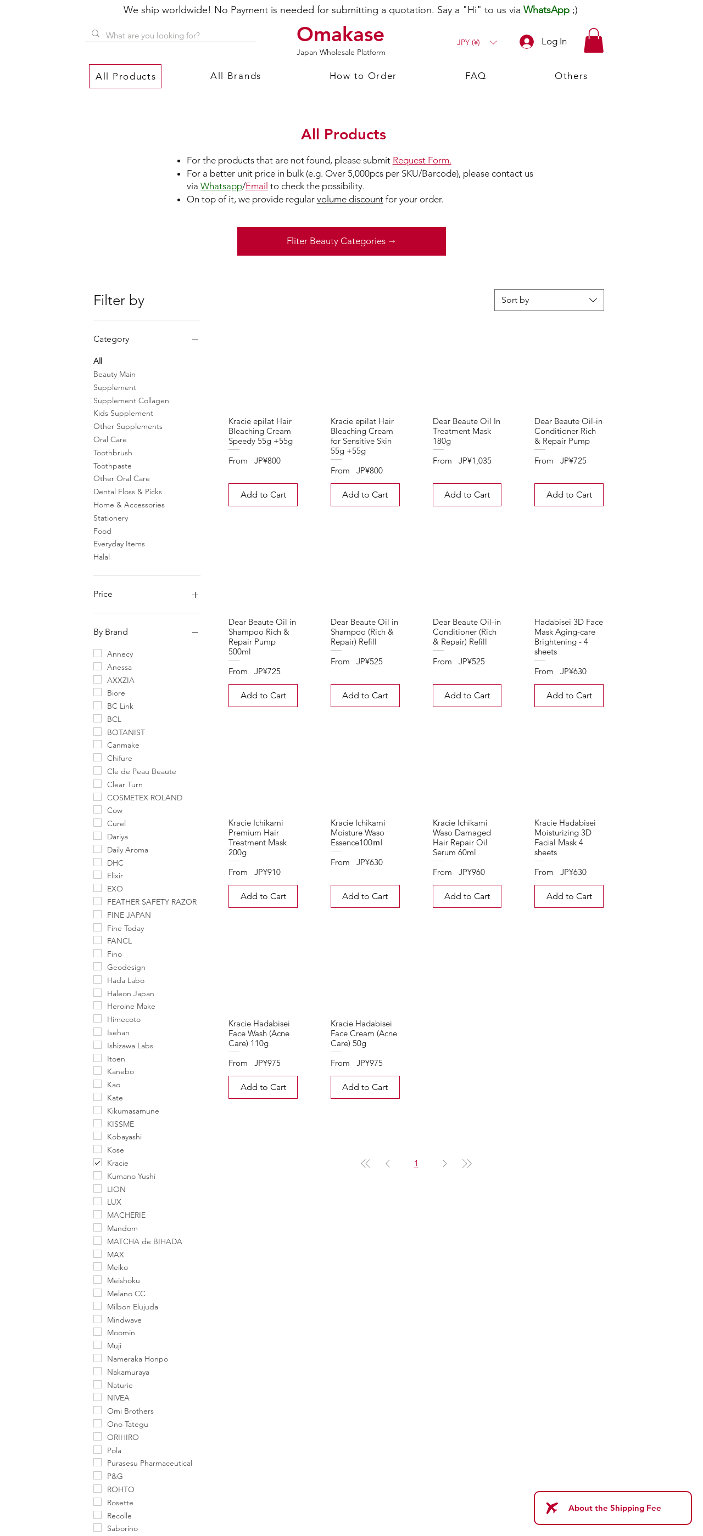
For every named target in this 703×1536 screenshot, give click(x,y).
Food (102, 530)
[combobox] (549, 300)
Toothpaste (112, 465)
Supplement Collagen (131, 399)
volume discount (350, 199)
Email (257, 185)
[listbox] (477, 42)
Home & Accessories (129, 504)
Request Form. (422, 160)
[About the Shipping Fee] (613, 1508)
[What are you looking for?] (169, 35)
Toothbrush (112, 452)
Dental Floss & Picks (127, 490)
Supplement (114, 386)
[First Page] (365, 1163)
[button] (477, 42)
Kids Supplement (123, 412)
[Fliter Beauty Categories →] (341, 241)
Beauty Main (114, 373)
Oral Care (110, 438)
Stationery (110, 517)
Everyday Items (119, 543)
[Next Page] (444, 1163)
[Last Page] (466, 1163)
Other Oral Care (121, 477)
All (97, 360)
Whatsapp (221, 185)
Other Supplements (128, 425)
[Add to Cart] (263, 494)
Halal (101, 556)
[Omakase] (342, 34)
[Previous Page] (387, 1163)
